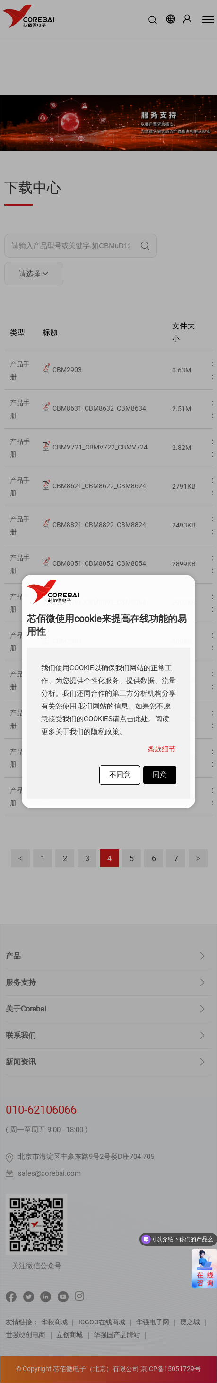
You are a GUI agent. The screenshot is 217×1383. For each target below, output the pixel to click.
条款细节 (162, 749)
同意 (160, 774)
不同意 (119, 774)
